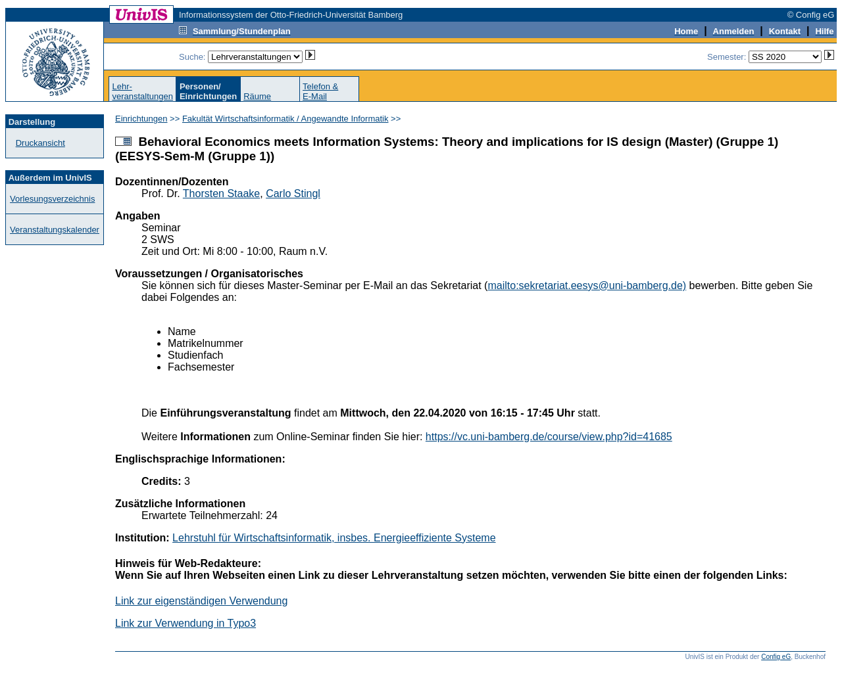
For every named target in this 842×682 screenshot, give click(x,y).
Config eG (776, 656)
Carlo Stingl (293, 193)
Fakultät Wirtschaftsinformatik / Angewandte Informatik (285, 119)
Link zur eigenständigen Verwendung (201, 600)
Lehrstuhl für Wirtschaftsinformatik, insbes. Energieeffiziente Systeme (333, 537)
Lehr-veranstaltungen (142, 91)
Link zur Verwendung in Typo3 (185, 623)
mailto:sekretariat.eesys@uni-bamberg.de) (586, 285)
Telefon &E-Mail (320, 91)
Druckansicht (40, 143)
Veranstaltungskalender (54, 230)
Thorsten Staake (221, 193)
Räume (257, 96)
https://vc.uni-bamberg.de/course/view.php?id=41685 (549, 436)
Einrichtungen (141, 119)
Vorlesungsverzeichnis (52, 199)
